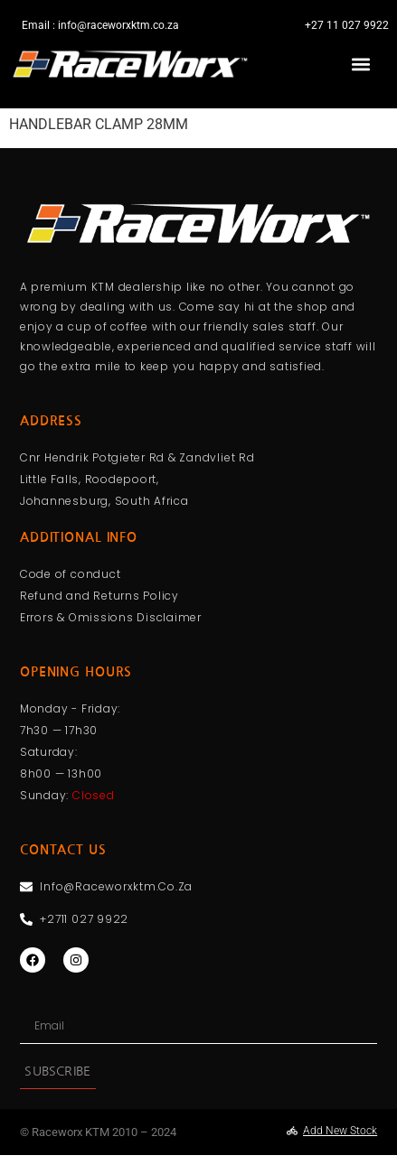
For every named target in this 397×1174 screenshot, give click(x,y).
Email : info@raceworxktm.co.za (100, 25)
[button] (360, 64)
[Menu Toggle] (199, 117)
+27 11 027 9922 (347, 25)
